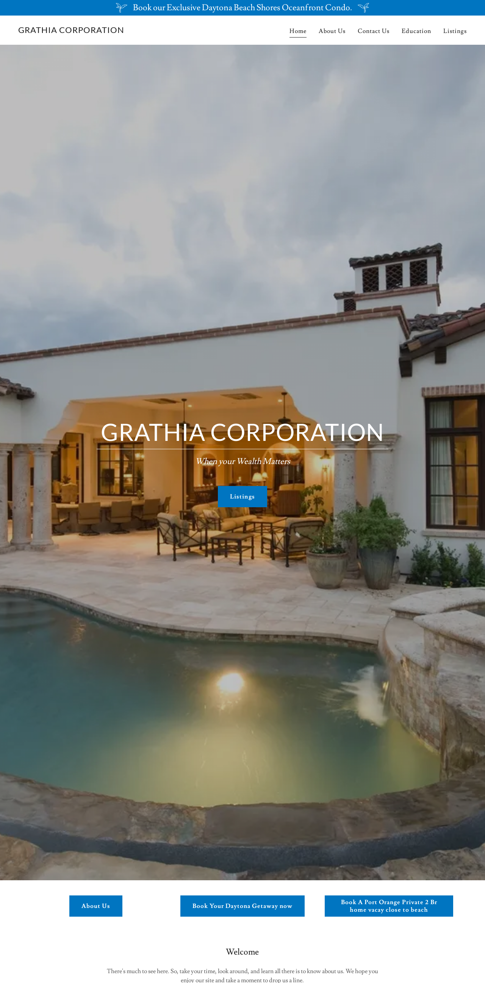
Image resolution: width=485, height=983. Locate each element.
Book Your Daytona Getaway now (242, 906)
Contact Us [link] (374, 31)
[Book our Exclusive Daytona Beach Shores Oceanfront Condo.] (242, 8)
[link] (71, 31)
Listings (242, 496)
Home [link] (298, 31)
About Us (95, 906)
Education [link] (416, 31)
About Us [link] (332, 31)
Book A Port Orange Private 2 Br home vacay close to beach (389, 906)
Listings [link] (455, 31)
